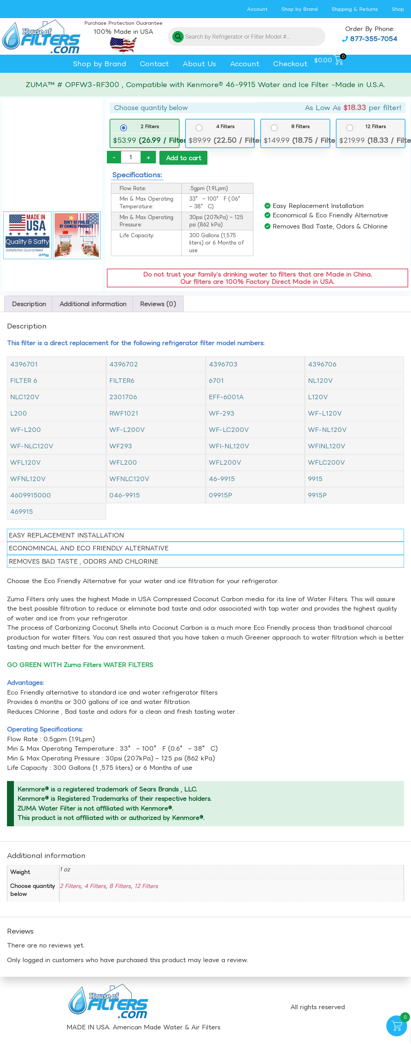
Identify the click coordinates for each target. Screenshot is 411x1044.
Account (257, 8)
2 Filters (150, 126)
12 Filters (375, 126)
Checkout (290, 63)
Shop (398, 8)
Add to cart (183, 158)
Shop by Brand (300, 8)
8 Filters (300, 126)
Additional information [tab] (93, 304)
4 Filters (225, 126)
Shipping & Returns (355, 8)
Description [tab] (29, 304)
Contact (154, 63)
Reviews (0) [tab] (158, 304)
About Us (199, 63)
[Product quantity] (131, 157)
